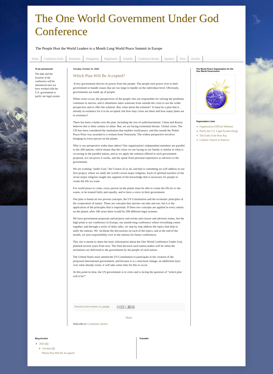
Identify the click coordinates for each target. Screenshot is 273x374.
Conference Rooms (148, 58)
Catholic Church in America (214, 140)
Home (35, 58)
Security (195, 58)
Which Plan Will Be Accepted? (99, 75)
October (47, 348)
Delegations (92, 58)
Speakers (169, 58)
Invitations (74, 58)
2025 (42, 343)
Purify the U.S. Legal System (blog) (219, 131)
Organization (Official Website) (216, 126)
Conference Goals (53, 58)
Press (183, 58)
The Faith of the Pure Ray (213, 135)
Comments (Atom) (97, 324)
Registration (110, 58)
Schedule (128, 58)
